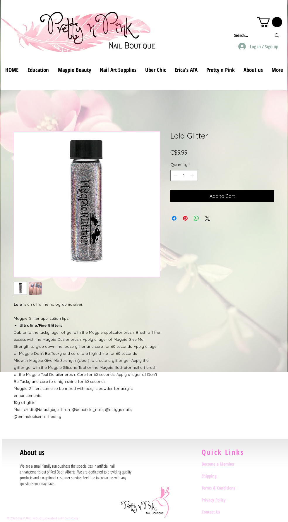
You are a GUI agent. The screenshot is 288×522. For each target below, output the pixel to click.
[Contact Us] (222, 512)
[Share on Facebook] (174, 218)
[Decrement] (175, 175)
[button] (269, 22)
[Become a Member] (222, 464)
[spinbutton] (184, 175)
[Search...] (248, 35)
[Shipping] (222, 476)
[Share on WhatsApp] (196, 218)
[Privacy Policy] (222, 500)
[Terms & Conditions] (222, 488)
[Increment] (192, 175)
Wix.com (71, 518)
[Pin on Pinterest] (185, 218)
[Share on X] (207, 218)
